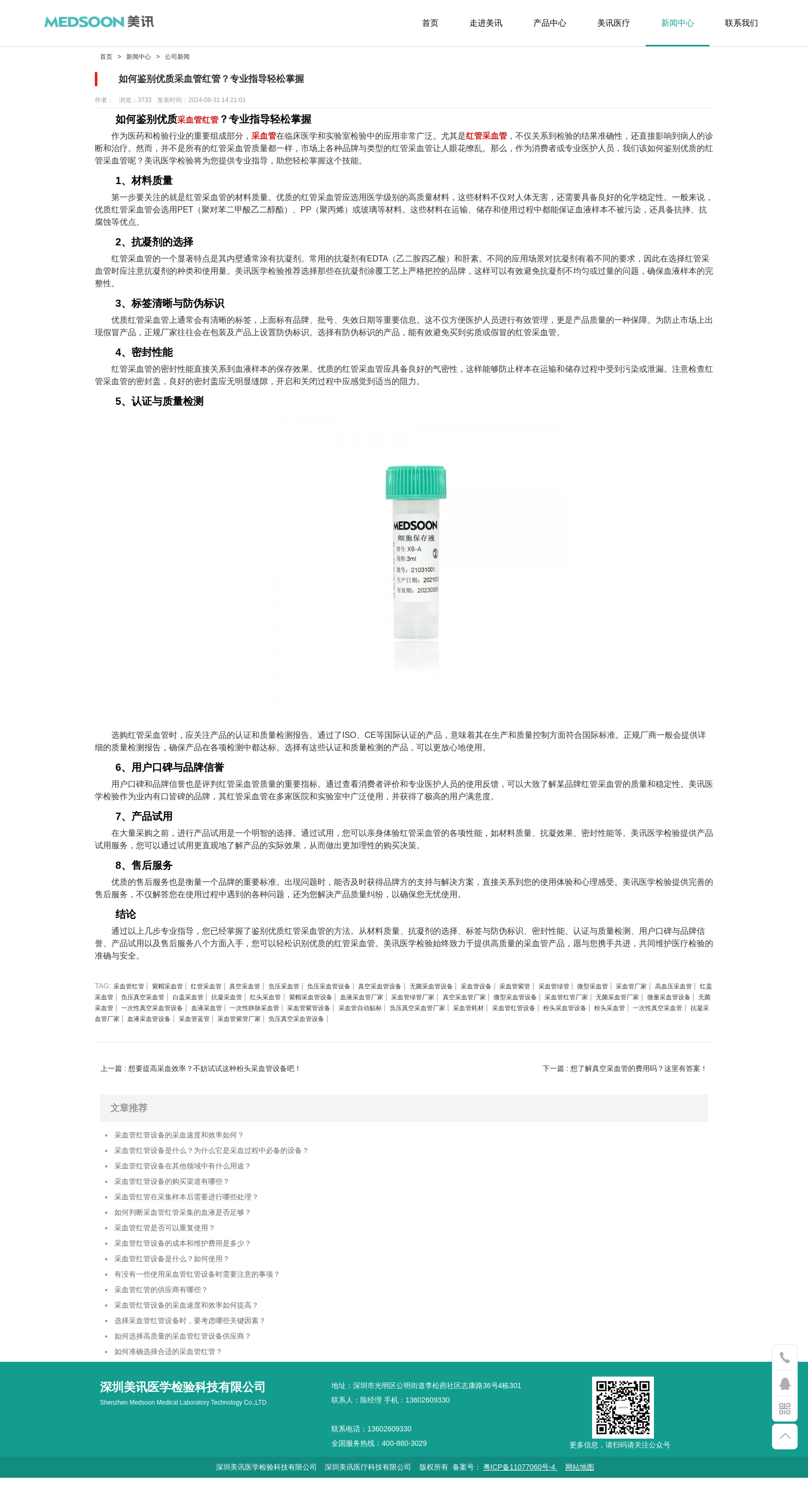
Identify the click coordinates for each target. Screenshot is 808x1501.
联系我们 (741, 23)
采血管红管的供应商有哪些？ (168, 1305)
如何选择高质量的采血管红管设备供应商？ (192, 1356)
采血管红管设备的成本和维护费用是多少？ (192, 1254)
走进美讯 (485, 23)
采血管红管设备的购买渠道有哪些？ (180, 1186)
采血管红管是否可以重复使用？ (172, 1237)
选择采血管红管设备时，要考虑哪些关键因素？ (201, 1339)
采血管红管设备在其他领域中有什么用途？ (192, 1169)
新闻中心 (677, 23)
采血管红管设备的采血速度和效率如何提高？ (196, 1322)
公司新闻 (177, 56)
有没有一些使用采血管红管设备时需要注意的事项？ (209, 1288)
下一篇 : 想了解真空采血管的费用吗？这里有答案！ (625, 1068)
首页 (430, 23)
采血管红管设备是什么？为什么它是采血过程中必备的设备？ (225, 1152)
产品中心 (549, 23)
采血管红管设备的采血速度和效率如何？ (188, 1135)
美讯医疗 (613, 23)
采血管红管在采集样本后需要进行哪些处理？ (196, 1203)
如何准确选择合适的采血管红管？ (176, 1374)
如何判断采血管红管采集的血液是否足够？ (192, 1220)
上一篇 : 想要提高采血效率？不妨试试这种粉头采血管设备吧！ (200, 1068)
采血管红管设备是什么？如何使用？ (180, 1271)
